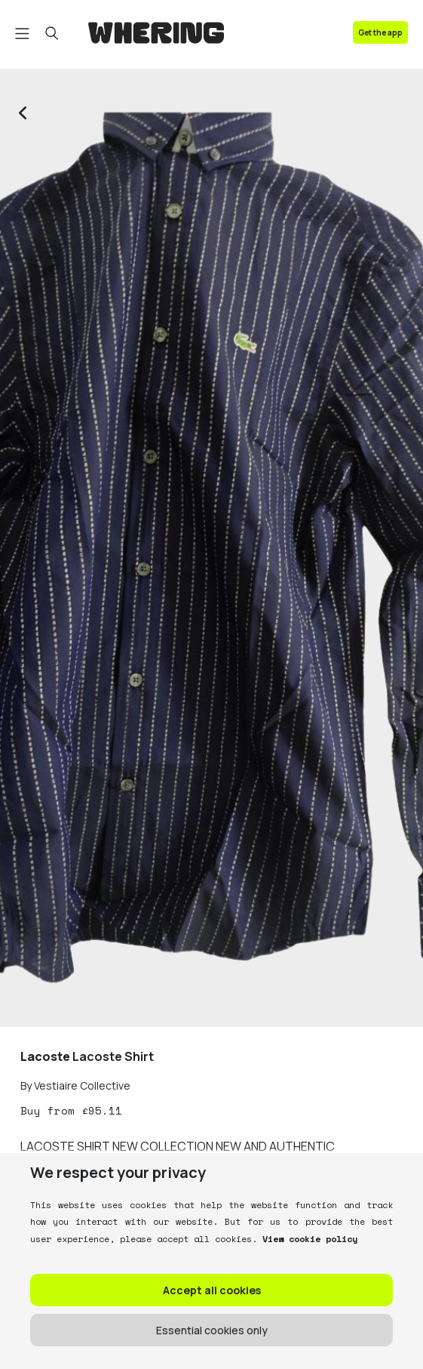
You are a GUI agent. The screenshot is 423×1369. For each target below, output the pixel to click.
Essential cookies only (212, 1330)
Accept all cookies (212, 1290)
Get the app (380, 32)
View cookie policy (307, 1238)
